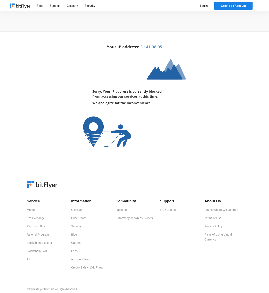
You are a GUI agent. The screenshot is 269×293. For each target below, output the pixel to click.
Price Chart (78, 218)
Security (90, 5)
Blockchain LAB (37, 251)
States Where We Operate (221, 209)
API (29, 259)
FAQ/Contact (168, 209)
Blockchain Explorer (39, 242)
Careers (76, 242)
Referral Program (38, 234)
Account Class (80, 259)
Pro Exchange (36, 218)
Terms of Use (212, 218)
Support (55, 5)
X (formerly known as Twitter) (134, 218)
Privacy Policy (213, 226)
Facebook (122, 209)
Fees (40, 5)
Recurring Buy (36, 226)
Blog (74, 234)
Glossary (72, 5)
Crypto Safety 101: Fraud (87, 267)
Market (31, 209)
